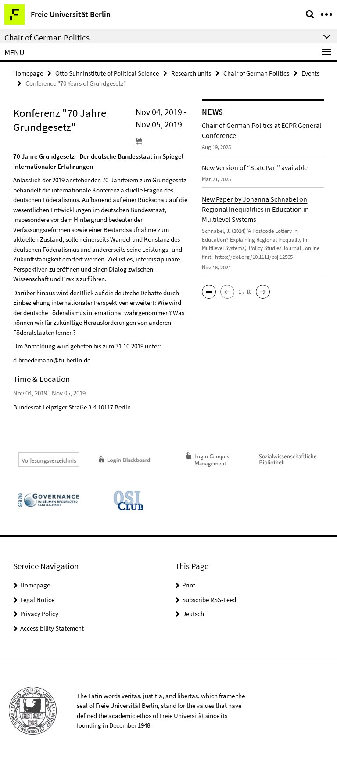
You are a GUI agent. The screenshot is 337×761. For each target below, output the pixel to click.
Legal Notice (37, 599)
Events (310, 73)
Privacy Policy (39, 613)
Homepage (28, 73)
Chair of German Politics (256, 73)
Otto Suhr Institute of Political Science (107, 73)
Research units (191, 73)
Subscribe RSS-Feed (209, 599)
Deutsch (193, 613)
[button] (209, 292)
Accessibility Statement (52, 628)
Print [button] (188, 585)
